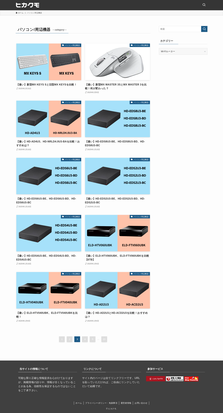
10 (104, 339)
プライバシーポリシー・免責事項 (101, 403)
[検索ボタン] (203, 5)
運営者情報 (126, 403)
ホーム (78, 403)
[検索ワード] (183, 29)
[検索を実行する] (204, 29)
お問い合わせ (141, 403)
